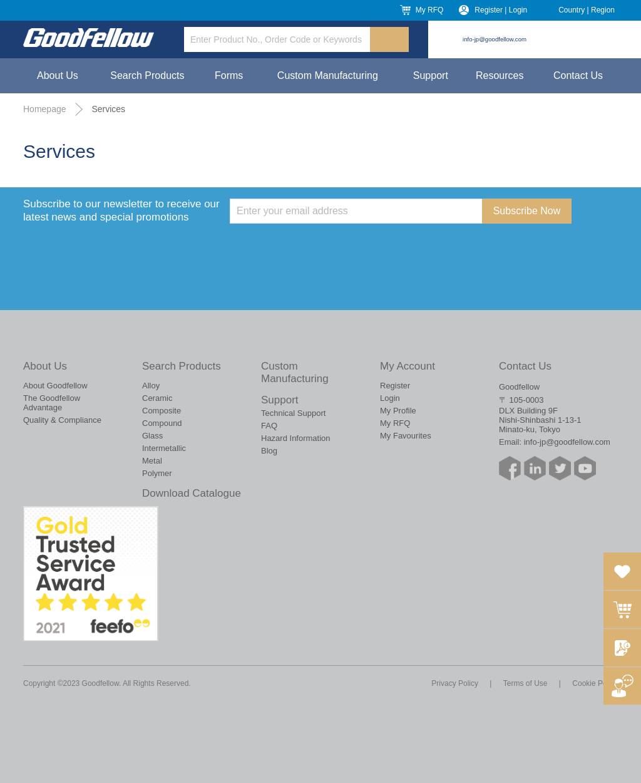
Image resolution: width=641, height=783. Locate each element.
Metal (152, 460)
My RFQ (430, 10)
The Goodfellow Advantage (51, 402)
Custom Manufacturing (327, 75)
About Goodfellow (55, 385)
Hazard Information (296, 438)
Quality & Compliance (62, 420)
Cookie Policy (595, 683)
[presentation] (325, 248)
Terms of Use (525, 683)
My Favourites (405, 435)
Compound (162, 423)
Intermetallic (164, 448)
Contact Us (578, 75)
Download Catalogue (191, 493)
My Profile (398, 410)
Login (390, 398)
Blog (269, 450)
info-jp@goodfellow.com (494, 39)
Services (108, 109)
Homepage (44, 109)
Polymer (157, 473)
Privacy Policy (454, 683)
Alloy (151, 385)
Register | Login (500, 10)
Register (395, 385)
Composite (161, 410)
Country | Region (586, 10)
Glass (152, 435)
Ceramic (157, 398)
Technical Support (293, 413)
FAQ (269, 425)
